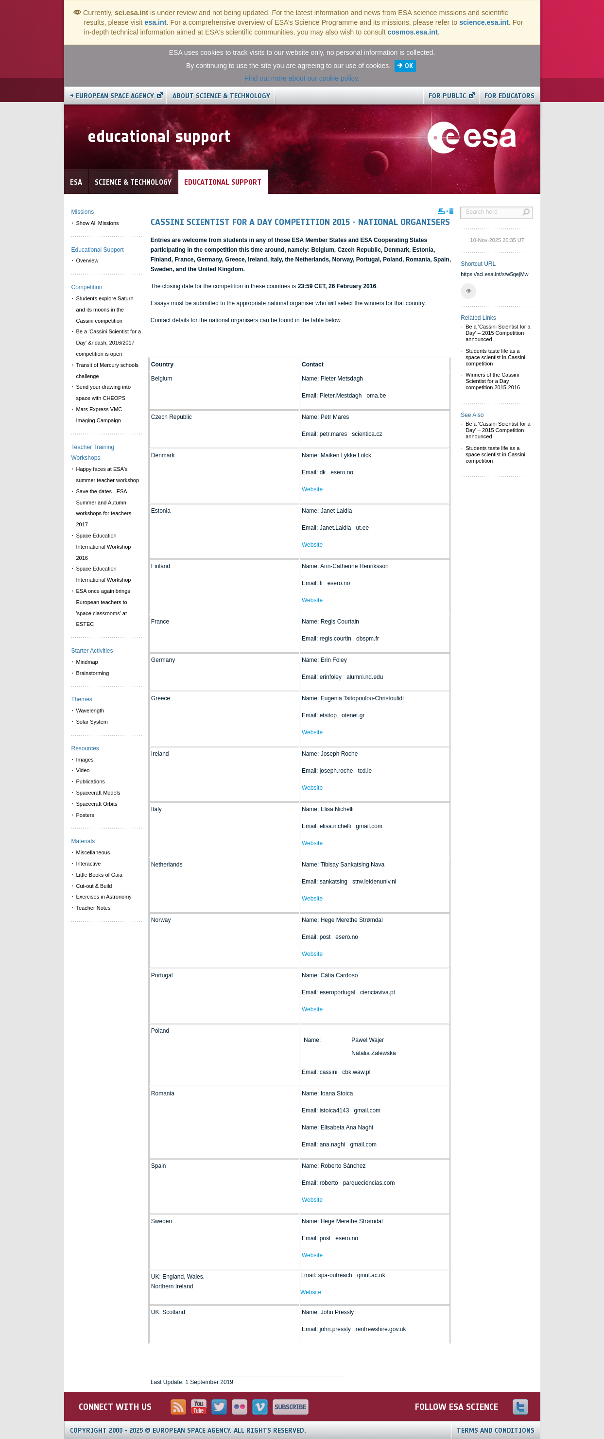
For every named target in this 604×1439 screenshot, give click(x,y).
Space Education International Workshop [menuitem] (103, 574)
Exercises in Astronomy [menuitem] (104, 897)
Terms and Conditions (496, 1430)
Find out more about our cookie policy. (301, 78)
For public (447, 96)
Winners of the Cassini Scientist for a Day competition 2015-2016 (493, 381)
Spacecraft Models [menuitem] (98, 793)
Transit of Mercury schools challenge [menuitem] (107, 370)
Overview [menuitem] (87, 260)
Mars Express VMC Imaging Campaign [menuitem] (99, 414)
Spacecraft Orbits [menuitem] (97, 804)
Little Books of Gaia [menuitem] (99, 875)
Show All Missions (97, 223)
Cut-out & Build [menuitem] (94, 886)
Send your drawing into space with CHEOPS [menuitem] (103, 392)
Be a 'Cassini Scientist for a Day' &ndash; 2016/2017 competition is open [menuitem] (108, 343)
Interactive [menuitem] (88, 864)
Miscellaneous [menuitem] (93, 852)
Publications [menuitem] (90, 781)
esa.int (155, 22)
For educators (509, 96)
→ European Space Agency (112, 96)
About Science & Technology (221, 96)
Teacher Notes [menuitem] (93, 908)
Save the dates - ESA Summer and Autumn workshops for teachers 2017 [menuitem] (104, 507)
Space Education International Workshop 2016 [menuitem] (103, 547)
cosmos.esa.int (412, 32)
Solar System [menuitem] (92, 722)
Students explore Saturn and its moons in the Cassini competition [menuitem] (105, 309)
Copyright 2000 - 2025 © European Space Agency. (188, 1430)
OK (409, 66)
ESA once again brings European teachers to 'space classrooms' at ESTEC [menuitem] (103, 607)
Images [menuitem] (85, 760)
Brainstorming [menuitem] (92, 673)
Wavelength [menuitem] (90, 710)
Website (312, 489)
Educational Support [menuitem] (97, 249)
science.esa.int (484, 22)
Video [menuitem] (83, 770)
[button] (468, 291)
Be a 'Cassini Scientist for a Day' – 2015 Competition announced (498, 333)
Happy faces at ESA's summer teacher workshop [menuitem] (107, 474)
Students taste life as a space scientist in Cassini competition (495, 357)
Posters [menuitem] (85, 815)
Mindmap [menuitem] (87, 662)
